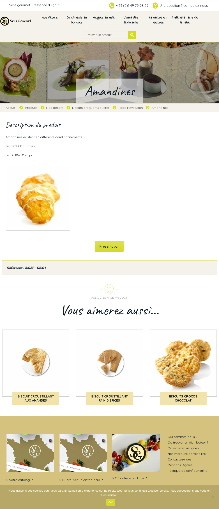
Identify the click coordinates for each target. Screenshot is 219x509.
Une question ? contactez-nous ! (184, 5)
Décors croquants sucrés (91, 108)
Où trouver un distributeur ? (82, 480)
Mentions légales (180, 465)
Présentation (109, 246)
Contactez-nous (179, 459)
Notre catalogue (21, 480)
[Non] (213, 497)
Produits (31, 108)
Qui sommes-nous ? (182, 437)
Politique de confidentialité (187, 471)
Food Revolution (130, 108)
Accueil (11, 108)
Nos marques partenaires (187, 454)
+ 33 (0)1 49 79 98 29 (132, 5)
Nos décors (54, 108)
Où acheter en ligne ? (131, 478)
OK (110, 502)
